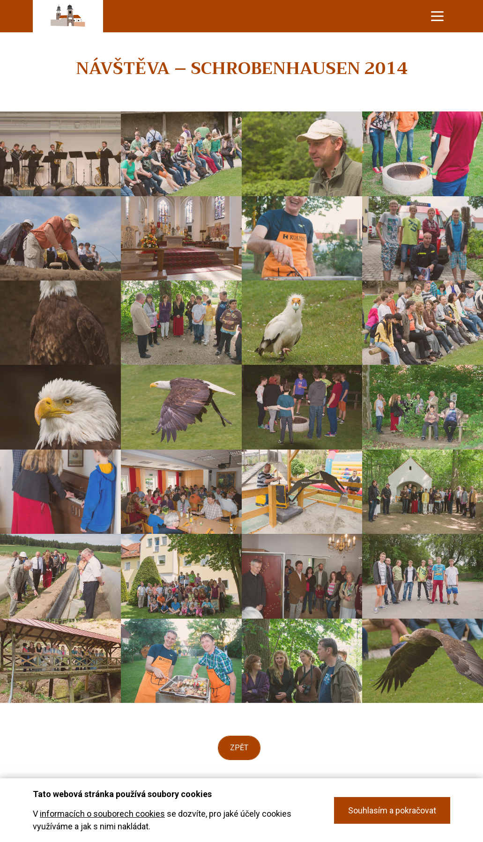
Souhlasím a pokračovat (392, 810)
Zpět (239, 747)
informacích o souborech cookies (102, 814)
